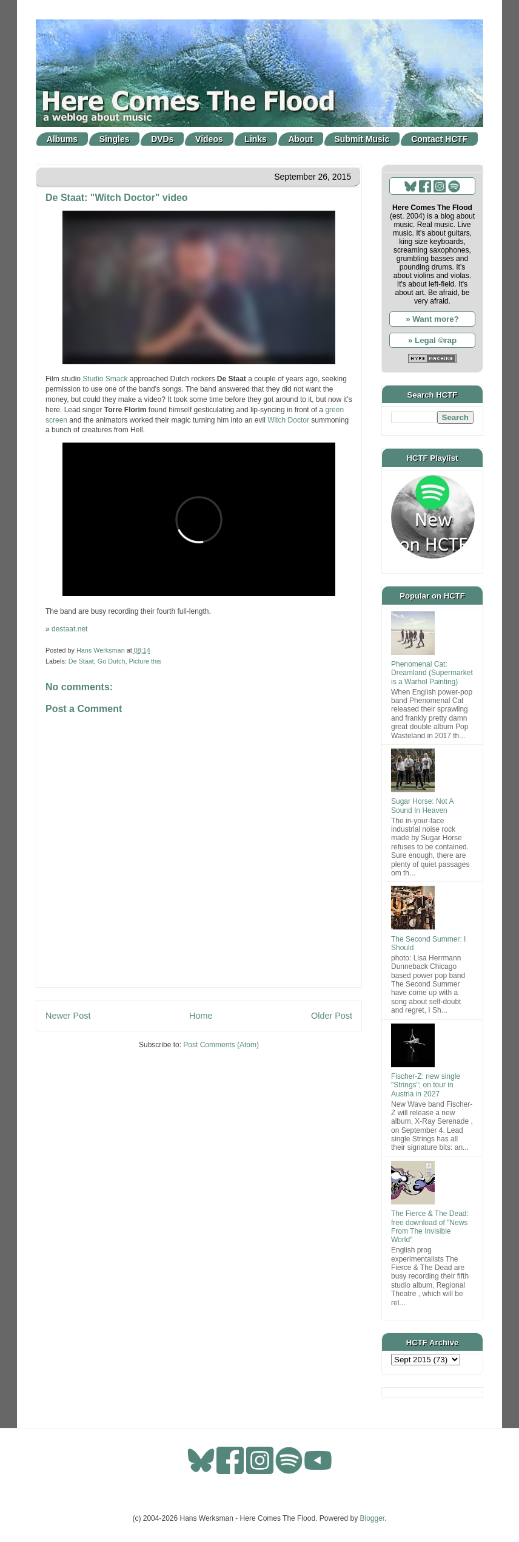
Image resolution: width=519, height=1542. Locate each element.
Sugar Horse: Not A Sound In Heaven (422, 805)
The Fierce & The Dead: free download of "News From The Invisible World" (430, 1226)
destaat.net (69, 629)
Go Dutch (112, 661)
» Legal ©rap (432, 340)
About (301, 139)
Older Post (331, 1016)
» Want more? (432, 319)
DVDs (162, 139)
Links (255, 139)
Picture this (145, 661)
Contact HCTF (439, 139)
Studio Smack (104, 379)
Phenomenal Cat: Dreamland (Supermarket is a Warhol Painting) (432, 673)
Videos (209, 139)
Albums (62, 139)
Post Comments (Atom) (221, 1045)
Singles (114, 139)
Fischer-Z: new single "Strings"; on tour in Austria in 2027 (425, 1085)
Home (200, 1016)
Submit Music (362, 139)
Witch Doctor (288, 420)
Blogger (372, 1518)
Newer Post (67, 1016)
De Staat (81, 661)
